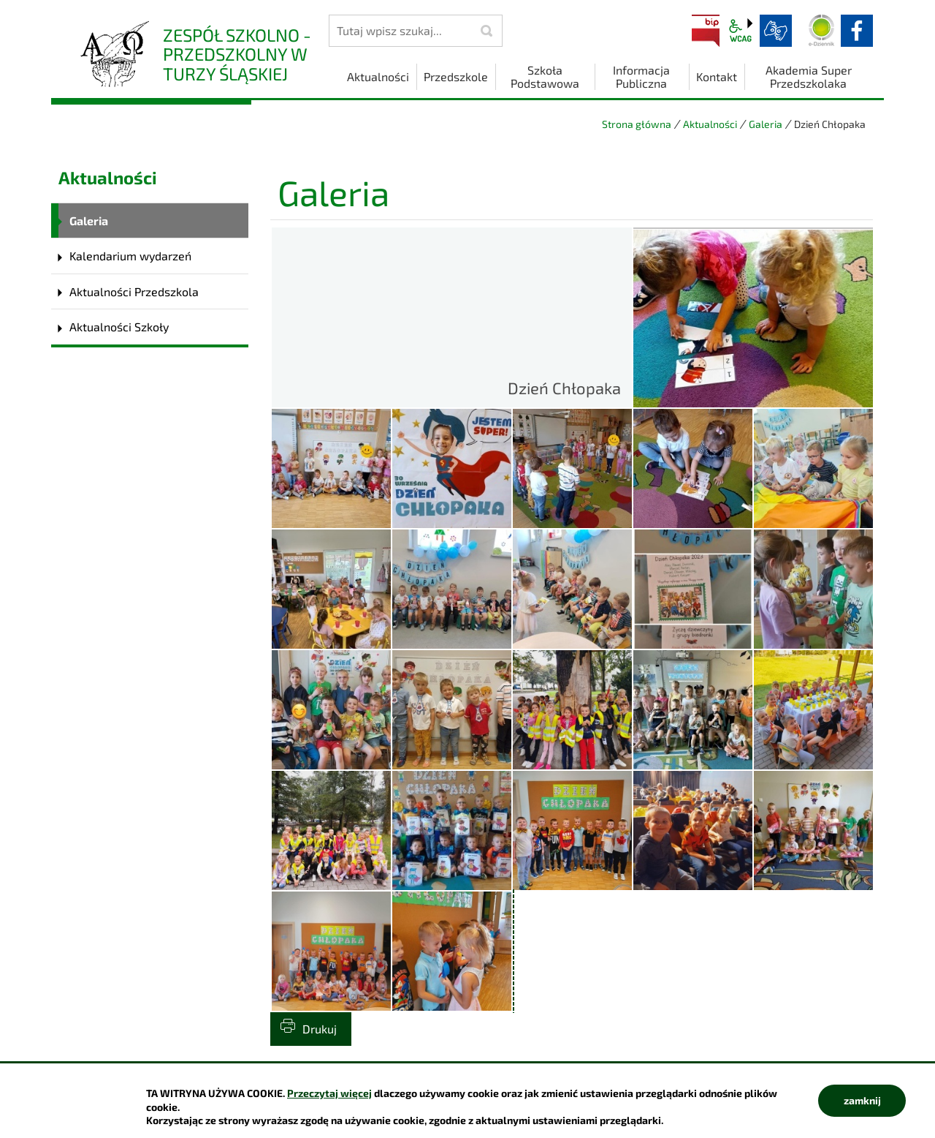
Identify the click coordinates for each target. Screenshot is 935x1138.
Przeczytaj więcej (329, 1093)
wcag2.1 (741, 31)
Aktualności (710, 124)
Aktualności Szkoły (119, 327)
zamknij (862, 1100)
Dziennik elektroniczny (822, 31)
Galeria (765, 124)
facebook (857, 31)
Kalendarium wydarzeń (130, 256)
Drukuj (319, 1029)
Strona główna (636, 124)
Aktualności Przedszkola (134, 291)
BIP (706, 31)
